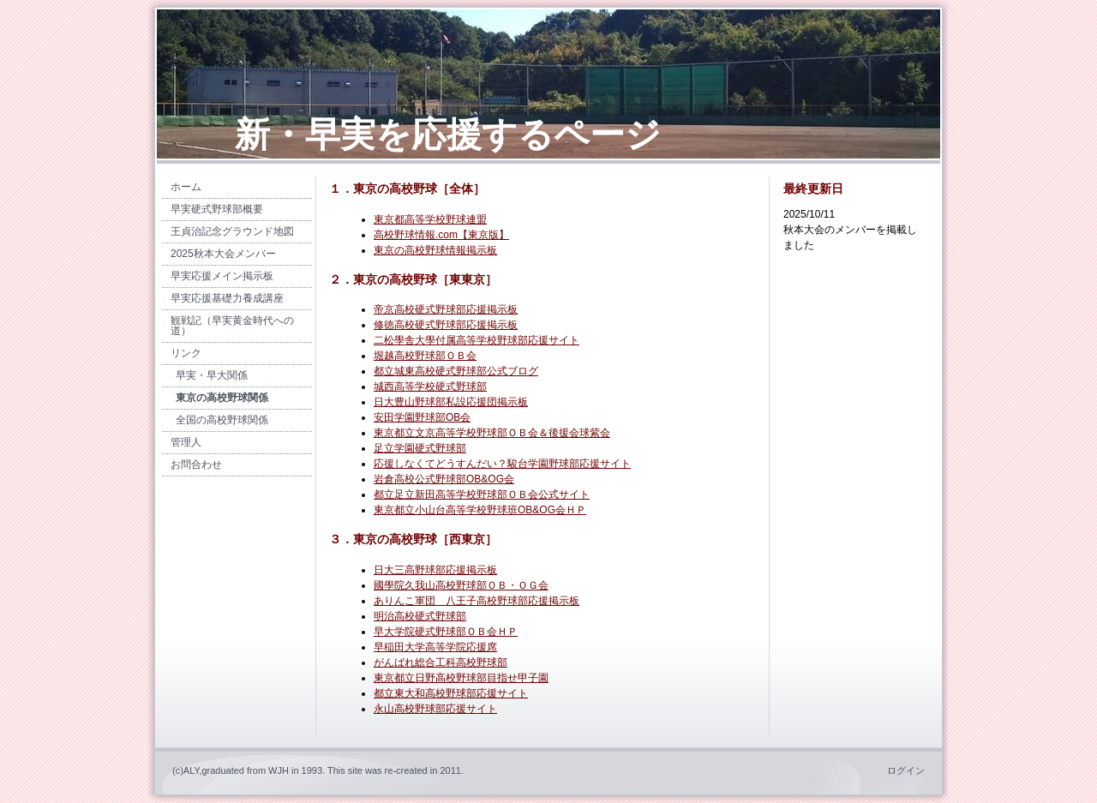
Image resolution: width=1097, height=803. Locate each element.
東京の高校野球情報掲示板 (435, 250)
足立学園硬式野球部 (420, 448)
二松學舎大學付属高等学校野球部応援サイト (476, 340)
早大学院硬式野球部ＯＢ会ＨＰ (446, 632)
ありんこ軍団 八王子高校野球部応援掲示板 (476, 601)
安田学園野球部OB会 (422, 417)
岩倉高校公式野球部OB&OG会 (444, 479)
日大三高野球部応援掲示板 (435, 570)
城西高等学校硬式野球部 (430, 387)
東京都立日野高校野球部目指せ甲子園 (461, 678)
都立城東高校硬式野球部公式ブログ (456, 371)
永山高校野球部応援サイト (435, 709)
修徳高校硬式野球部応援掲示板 (446, 325)
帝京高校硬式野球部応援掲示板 (446, 309)
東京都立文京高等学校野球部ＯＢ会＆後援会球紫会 (492, 433)
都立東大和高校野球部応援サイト (451, 693)
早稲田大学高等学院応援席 (435, 647)
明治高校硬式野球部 (420, 616)
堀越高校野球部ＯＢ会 (425, 356)
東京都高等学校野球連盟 (430, 219)
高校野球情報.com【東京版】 (441, 235)
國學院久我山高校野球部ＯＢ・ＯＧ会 (461, 585)
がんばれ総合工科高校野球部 (440, 662)
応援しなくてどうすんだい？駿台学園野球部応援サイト (502, 464)
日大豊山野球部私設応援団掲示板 (451, 402)
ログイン (906, 770)
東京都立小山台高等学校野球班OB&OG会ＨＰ (480, 510)
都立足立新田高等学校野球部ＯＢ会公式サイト (482, 494)
